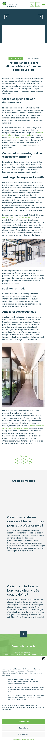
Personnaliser (23, 734)
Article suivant (40, 17)
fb (17, 461)
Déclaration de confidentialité (23, 739)
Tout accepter (23, 722)
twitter (23, 461)
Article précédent (6, 17)
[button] (44, 658)
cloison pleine (26, 135)
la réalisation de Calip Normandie (16, 217)
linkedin (29, 461)
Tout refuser (23, 728)
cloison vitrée (13, 137)
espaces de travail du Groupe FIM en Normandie (23, 427)
